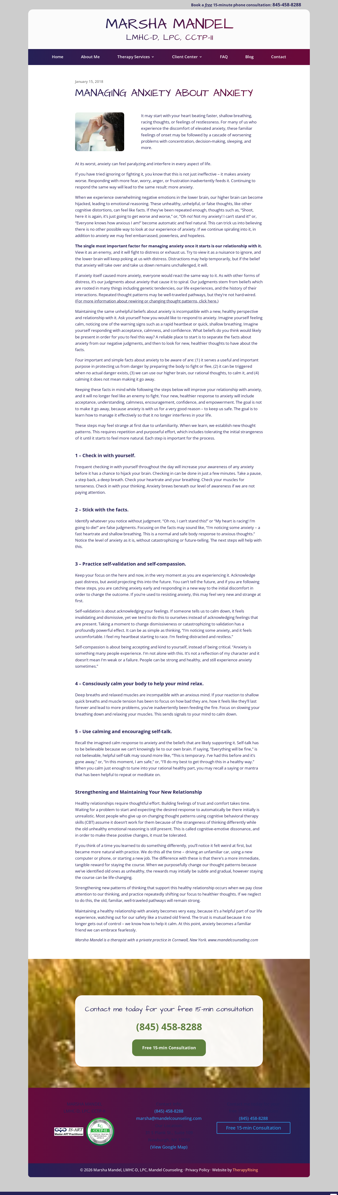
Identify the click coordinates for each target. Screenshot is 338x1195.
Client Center (185, 60)
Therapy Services (133, 60)
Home (57, 60)
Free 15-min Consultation (169, 1051)
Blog (249, 60)
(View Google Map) (169, 1150)
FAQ (224, 60)
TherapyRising (245, 1173)
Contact (278, 60)
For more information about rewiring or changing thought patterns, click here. (146, 304)
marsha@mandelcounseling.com (169, 1122)
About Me (90, 60)
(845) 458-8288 (169, 1030)
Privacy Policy (197, 1173)
